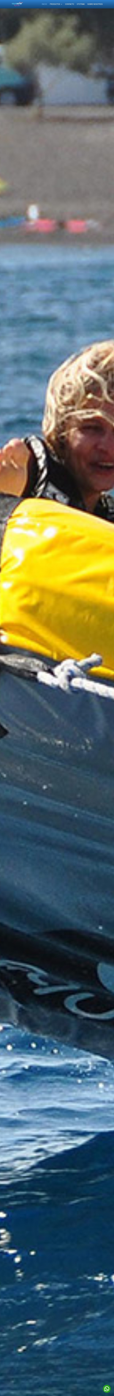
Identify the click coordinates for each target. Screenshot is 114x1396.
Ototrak (81, 4)
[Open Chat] (107, 1389)
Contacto (69, 4)
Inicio (44, 4)
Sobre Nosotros (95, 4)
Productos (55, 4)
